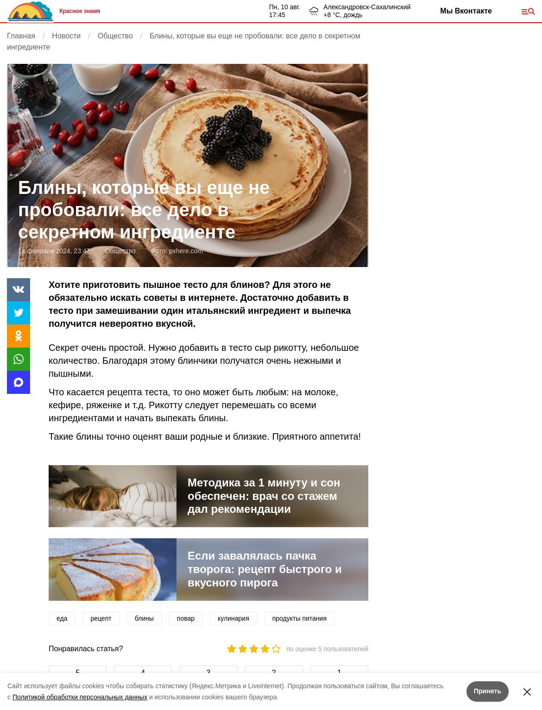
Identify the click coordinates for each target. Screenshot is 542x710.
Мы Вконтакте (466, 11)
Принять (487, 691)
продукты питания (299, 618)
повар (186, 618)
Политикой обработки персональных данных (80, 697)
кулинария (233, 618)
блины (144, 618)
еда (62, 618)
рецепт (100, 618)
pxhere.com (186, 251)
